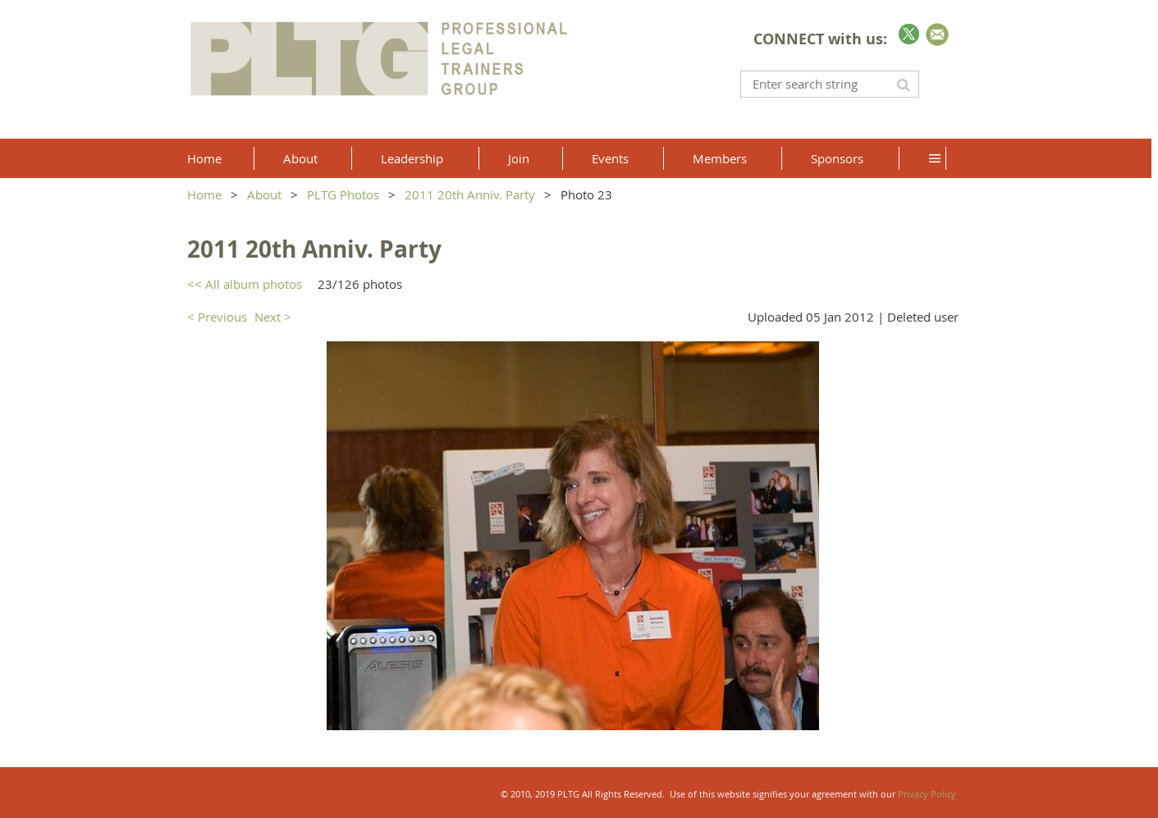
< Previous (217, 316)
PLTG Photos (343, 194)
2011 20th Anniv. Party (470, 194)
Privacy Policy (927, 794)
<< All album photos (244, 284)
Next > (272, 316)
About (264, 194)
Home (204, 194)
